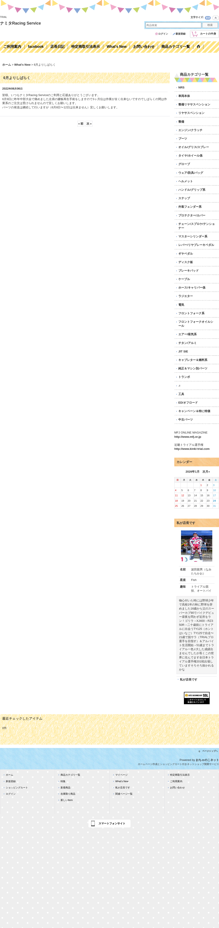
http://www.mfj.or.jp (187, 436)
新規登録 (180, 33)
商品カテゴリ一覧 (70, 774)
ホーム (9, 774)
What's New (121, 781)
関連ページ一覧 (124, 793)
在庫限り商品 (68, 793)
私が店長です (188, 679)
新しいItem (67, 800)
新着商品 (65, 787)
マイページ (121, 774)
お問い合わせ (177, 787)
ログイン (163, 33)
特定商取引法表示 (180, 774)
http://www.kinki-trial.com (192, 448)
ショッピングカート (17, 787)
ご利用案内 (176, 781)
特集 (63, 781)
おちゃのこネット (207, 760)
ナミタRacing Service (20, 23)
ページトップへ (210, 751)
